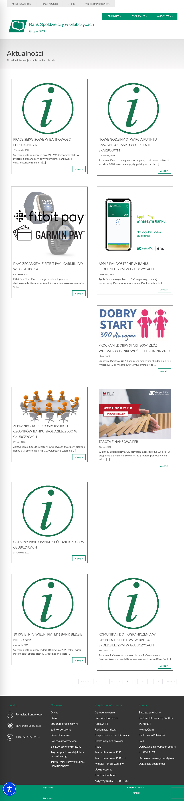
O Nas (54, 712)
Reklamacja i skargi (106, 729)
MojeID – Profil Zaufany (109, 763)
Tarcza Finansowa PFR (118, 441)
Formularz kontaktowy (29, 714)
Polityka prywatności (136, 787)
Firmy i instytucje (49, 3)
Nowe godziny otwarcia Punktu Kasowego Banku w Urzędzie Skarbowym (128, 144)
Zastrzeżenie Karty (150, 712)
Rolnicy (71, 3)
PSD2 (98, 746)
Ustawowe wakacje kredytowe (157, 758)
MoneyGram (146, 729)
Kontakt (136, 792)
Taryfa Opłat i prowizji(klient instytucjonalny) (67, 763)
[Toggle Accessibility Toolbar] (9, 789)
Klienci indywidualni (21, 3)
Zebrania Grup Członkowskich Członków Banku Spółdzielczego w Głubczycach (45, 431)
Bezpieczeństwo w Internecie (112, 735)
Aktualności (48, 798)
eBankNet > (114, 16)
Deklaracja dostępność (152, 763)
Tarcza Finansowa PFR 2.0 (110, 758)
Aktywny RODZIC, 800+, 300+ (113, 781)
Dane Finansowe (60, 735)
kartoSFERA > (165, 16)
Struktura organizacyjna (64, 723)
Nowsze (84, 681)
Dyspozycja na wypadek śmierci (157, 746)
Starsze (171, 681)
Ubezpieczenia (103, 769)
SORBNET (145, 723)
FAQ (141, 741)
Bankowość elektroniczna (66, 746)
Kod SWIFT (101, 723)
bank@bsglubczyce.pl (28, 725)
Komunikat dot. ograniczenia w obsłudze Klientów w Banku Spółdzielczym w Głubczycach (127, 639)
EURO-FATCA (147, 752)
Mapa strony (48, 787)
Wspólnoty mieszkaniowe (97, 3)
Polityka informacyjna (63, 741)
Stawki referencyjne (106, 718)
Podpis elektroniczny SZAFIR (156, 718)
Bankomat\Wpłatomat (152, 735)
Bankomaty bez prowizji (109, 741)
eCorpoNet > (139, 16)
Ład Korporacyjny (61, 729)
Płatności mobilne (105, 775)
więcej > (79, 169)
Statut (54, 718)
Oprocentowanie (105, 712)
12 (159, 681)
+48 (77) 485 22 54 (28, 737)
